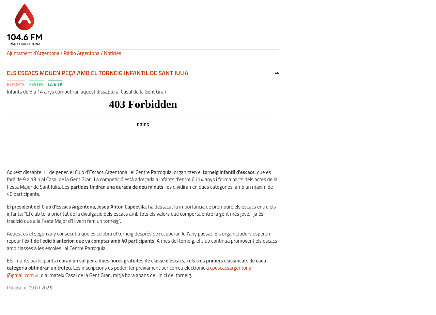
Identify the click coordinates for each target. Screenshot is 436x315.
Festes (36, 84)
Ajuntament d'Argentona (33, 53)
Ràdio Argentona (81, 53)
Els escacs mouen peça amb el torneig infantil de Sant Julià (97, 72)
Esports (16, 84)
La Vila (55, 84)
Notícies (112, 53)
